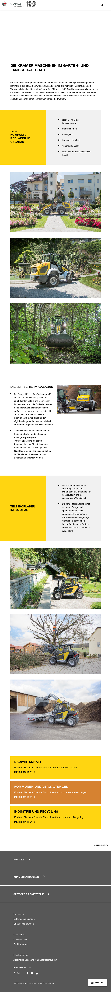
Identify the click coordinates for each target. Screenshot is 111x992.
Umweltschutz (20, 939)
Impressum (18, 914)
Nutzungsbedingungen (24, 919)
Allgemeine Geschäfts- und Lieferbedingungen (35, 960)
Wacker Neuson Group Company (43, 983)
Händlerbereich (20, 955)
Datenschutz (19, 934)
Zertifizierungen (20, 944)
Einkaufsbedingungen (23, 923)
